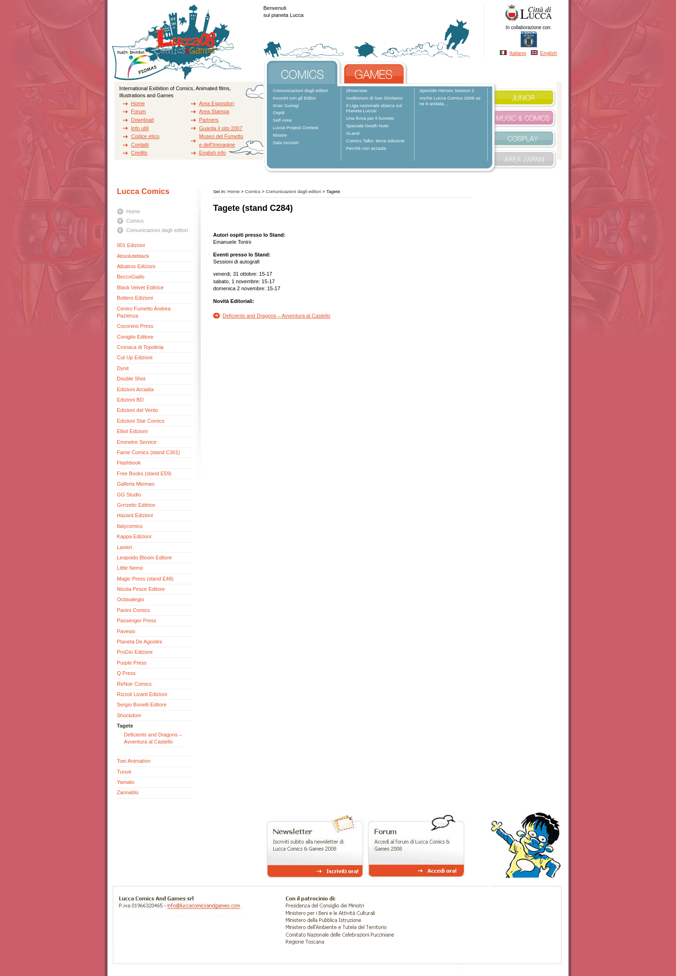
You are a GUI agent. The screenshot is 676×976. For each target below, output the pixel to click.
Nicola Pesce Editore (141, 589)
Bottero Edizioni (135, 298)
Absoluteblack (133, 256)
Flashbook (129, 462)
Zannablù (127, 792)
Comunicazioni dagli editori (300, 90)
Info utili (140, 128)
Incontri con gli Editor (294, 98)
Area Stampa (214, 111)
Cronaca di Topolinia (140, 347)
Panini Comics (133, 610)
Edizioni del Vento (137, 410)
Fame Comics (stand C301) (148, 452)
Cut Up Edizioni (135, 357)
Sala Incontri (286, 142)
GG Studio (129, 494)
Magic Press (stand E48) (145, 578)
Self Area (282, 120)
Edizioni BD (130, 400)
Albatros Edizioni (136, 266)
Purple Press (131, 663)
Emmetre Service (136, 442)
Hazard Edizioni (135, 515)
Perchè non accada (366, 148)
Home (138, 103)
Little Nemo (130, 568)
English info (212, 152)
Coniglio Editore (135, 337)
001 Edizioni (131, 245)
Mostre (280, 135)
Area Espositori (216, 103)
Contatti (140, 144)
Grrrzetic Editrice (136, 505)
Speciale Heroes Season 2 (446, 90)
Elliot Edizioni (132, 431)
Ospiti (278, 112)
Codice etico (145, 136)
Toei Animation (134, 761)
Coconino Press (135, 326)
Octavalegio (130, 599)
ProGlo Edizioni (135, 652)
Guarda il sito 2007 (220, 128)
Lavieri (124, 547)
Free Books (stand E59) (144, 473)
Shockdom (129, 715)
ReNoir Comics (134, 684)
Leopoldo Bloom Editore (144, 557)
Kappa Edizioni (134, 536)
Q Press (126, 673)
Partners (209, 120)
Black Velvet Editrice (140, 287)
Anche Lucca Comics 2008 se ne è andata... (450, 100)
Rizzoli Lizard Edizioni (142, 694)
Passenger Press (136, 620)
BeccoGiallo (131, 276)
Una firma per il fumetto (370, 118)
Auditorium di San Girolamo (374, 98)
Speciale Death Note (367, 125)
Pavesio (126, 631)
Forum (138, 111)
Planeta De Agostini (139, 641)
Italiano (517, 53)
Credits (139, 152)
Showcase (357, 90)
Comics (135, 221)
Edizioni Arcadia (135, 389)
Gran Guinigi (286, 105)
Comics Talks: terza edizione (375, 140)
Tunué (124, 772)
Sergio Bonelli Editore (142, 704)
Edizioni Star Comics (141, 421)
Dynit (123, 368)
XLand (353, 133)
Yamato (125, 782)
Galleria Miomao (135, 484)
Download (142, 120)
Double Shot (131, 378)
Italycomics (129, 526)
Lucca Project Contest (295, 127)
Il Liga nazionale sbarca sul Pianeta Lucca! (374, 108)
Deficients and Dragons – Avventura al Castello (276, 315)
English (548, 53)
